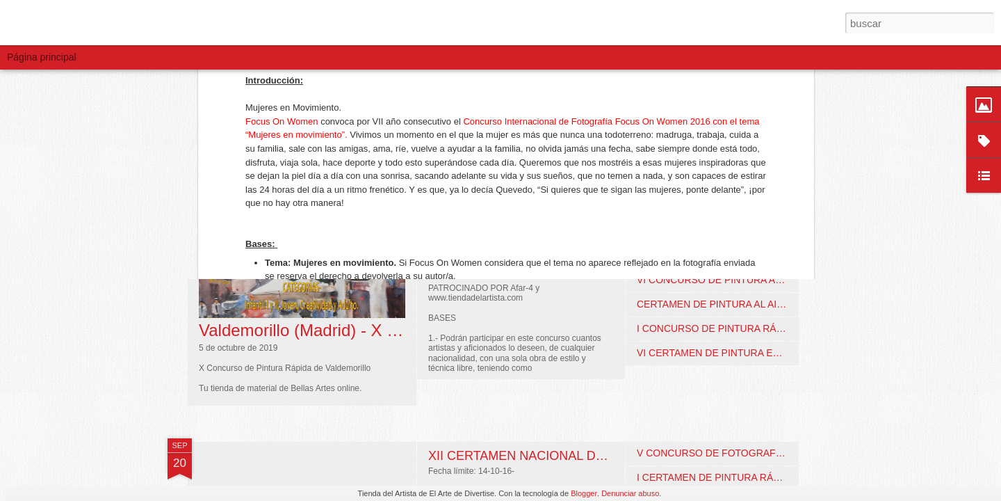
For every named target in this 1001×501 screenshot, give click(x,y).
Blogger (584, 493)
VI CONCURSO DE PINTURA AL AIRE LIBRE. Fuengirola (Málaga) (783, 279)
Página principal (41, 57)
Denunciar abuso (630, 493)
